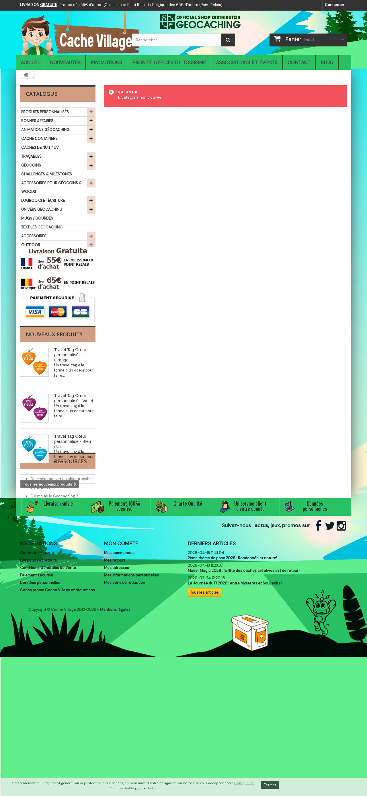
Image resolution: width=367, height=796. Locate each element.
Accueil (30, 62)
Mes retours (115, 691)
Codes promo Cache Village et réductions (57, 721)
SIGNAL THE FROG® (38, 262)
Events (36, 593)
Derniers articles (212, 675)
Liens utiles (40, 576)
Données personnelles (40, 714)
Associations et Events (247, 62)
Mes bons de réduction (124, 714)
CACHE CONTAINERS (39, 138)
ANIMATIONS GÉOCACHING (45, 129)
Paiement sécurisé (36, 706)
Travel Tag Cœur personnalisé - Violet (73, 445)
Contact (299, 62)
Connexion (334, 4)
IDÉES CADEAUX (35, 253)
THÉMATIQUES (33, 280)
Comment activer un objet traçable (61, 567)
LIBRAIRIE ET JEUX (36, 271)
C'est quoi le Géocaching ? (54, 584)
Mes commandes (119, 684)
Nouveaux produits (54, 381)
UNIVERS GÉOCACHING (41, 209)
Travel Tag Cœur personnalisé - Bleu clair (72, 488)
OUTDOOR (30, 244)
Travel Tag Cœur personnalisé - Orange (70, 401)
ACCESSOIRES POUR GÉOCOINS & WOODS (51, 187)
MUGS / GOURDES (37, 218)
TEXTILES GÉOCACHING (42, 227)
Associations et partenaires (55, 602)
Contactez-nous (35, 684)
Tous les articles (204, 723)
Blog (327, 62)
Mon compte (121, 675)
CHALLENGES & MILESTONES (46, 174)
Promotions (106, 62)
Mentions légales (115, 748)
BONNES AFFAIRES (37, 120)
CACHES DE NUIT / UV (40, 147)
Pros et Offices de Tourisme (169, 62)
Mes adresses (116, 699)
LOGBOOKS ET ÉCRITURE (43, 200)
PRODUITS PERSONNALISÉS (45, 111)
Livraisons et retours (38, 691)
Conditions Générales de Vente (48, 699)
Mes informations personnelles (131, 706)
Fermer (270, 785)
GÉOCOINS (31, 165)
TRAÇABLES (31, 156)
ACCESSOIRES (33, 236)
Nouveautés (65, 62)
